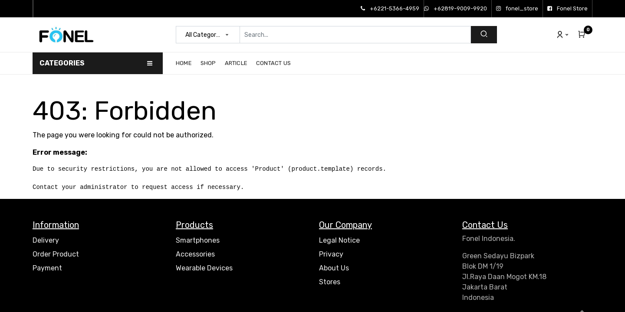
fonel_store (517, 8)
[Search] (484, 34)
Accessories (195, 254)
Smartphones (198, 240)
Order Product (56, 254)
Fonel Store (567, 8)
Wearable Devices (204, 268)
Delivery (46, 240)
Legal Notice (339, 240)
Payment (47, 268)
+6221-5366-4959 (390, 8)
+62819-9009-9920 (455, 8)
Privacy (331, 254)
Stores (329, 282)
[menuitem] (186, 63)
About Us (334, 268)
